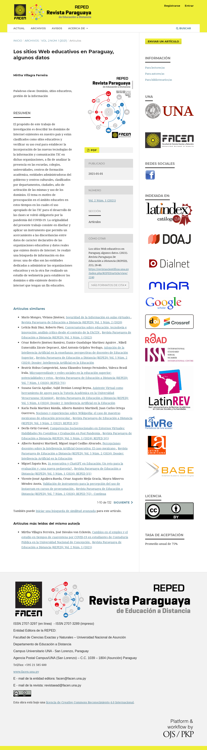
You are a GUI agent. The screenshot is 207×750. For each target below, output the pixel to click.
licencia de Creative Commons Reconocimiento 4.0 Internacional (90, 702)
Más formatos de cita (107, 285)
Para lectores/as (155, 67)
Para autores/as (154, 73)
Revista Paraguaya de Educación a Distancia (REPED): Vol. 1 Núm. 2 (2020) (71, 322)
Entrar (189, 5)
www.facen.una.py (26, 672)
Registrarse (172, 5)
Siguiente (122, 502)
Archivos (38, 28)
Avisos (57, 28)
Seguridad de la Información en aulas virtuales (98, 317)
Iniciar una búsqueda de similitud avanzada (66, 511)
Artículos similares (29, 309)
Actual (19, 28)
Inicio (17, 40)
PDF (93, 150)
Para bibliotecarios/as (158, 79)
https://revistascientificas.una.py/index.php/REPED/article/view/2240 (109, 273)
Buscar (183, 28)
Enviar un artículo (163, 41)
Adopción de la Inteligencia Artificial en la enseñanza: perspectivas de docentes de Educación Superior (74, 352)
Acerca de (77, 28)
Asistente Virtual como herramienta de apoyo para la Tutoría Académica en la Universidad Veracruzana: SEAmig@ (72, 393)
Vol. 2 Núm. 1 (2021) (54, 40)
